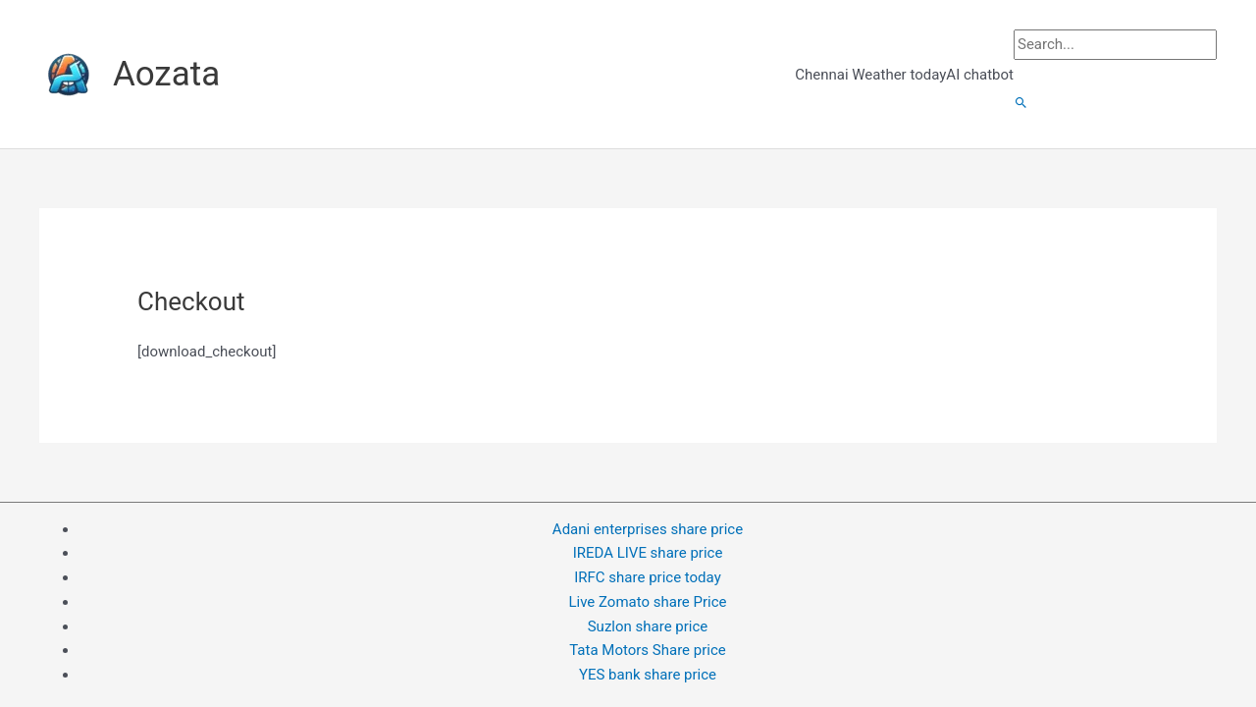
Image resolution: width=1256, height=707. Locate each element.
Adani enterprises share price (647, 529)
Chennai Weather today (870, 74)
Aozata (166, 74)
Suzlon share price (648, 626)
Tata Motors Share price (647, 650)
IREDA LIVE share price (648, 553)
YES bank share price (647, 674)
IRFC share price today (647, 577)
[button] (1021, 104)
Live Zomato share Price (647, 602)
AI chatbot (980, 74)
